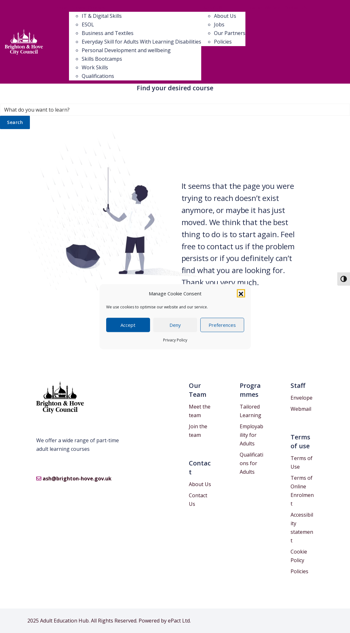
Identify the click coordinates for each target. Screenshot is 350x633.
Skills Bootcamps (102, 58)
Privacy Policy (175, 339)
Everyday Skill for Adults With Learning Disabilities (141, 41)
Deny (175, 325)
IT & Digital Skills (102, 15)
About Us (225, 15)
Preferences (222, 325)
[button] (241, 293)
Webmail (301, 408)
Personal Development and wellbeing (126, 50)
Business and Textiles (108, 33)
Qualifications (98, 75)
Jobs (219, 24)
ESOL (88, 24)
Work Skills (95, 67)
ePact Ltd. (179, 620)
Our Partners (229, 33)
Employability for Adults (251, 435)
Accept (127, 325)
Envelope (301, 397)
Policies (223, 41)
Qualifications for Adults (251, 463)
